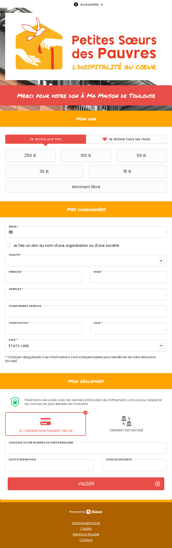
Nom (98, 271)
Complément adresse (25, 306)
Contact (86, 540)
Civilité (15, 255)
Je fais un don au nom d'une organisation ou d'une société (66, 245)
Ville (98, 323)
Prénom (16, 271)
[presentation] (45, 139)
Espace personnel (86, 523)
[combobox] (86, 260)
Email (14, 226)
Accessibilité (89, 4)
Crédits (86, 528)
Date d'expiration (22, 459)
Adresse (16, 289)
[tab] (45, 139)
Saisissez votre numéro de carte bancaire (41, 442)
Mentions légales (86, 534)
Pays (13, 340)
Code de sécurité (119, 459)
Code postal (19, 323)
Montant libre (53, 186)
